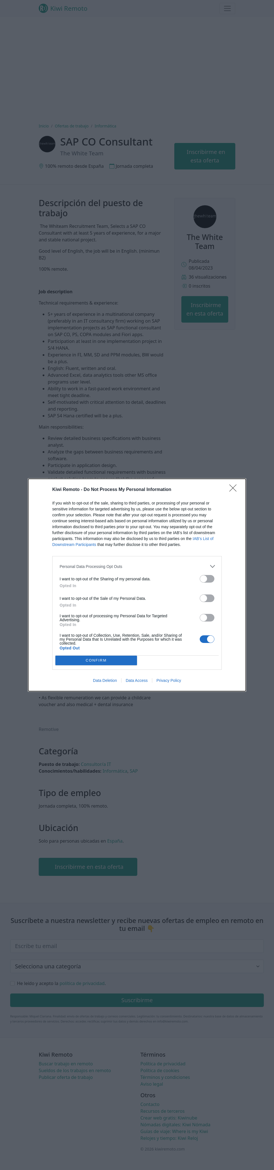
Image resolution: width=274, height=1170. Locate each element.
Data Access (137, 680)
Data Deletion (105, 680)
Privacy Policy (168, 680)
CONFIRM (96, 660)
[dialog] (137, 585)
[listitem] (137, 566)
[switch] (207, 579)
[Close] (234, 489)
